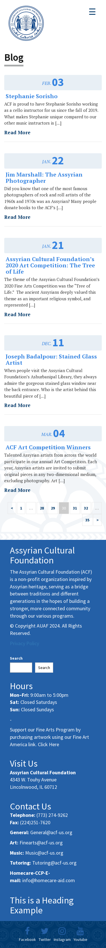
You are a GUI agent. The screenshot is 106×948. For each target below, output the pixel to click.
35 (87, 520)
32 (86, 508)
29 (53, 508)
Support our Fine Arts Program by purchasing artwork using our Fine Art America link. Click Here (49, 736)
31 (75, 508)
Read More (17, 132)
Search (16, 658)
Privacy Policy (24, 643)
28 (42, 508)
